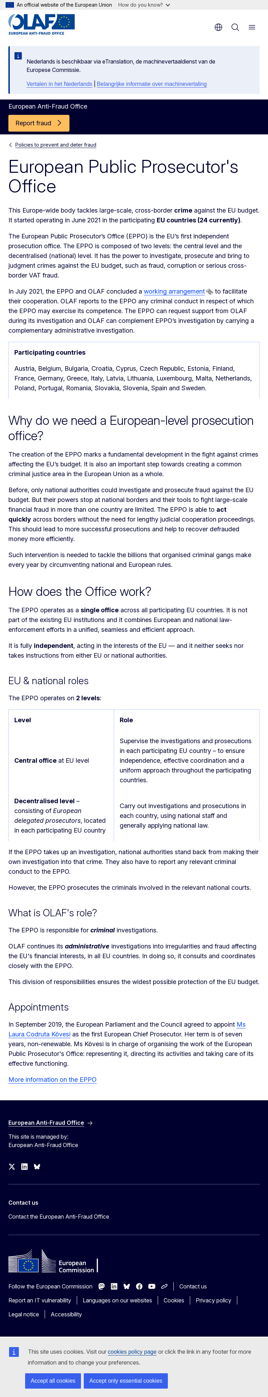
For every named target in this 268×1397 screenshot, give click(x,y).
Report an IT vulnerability (39, 1300)
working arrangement (174, 291)
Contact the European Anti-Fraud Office (58, 1216)
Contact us (193, 1286)
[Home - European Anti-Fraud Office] (50, 24)
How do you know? (144, 5)
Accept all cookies (53, 1381)
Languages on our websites (117, 1300)
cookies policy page (132, 1352)
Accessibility (66, 1314)
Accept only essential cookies (125, 1381)
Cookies (174, 1300)
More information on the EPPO (52, 1079)
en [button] (218, 27)
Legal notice (23, 1314)
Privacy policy (213, 1300)
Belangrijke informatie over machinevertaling (152, 84)
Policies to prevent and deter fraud (55, 145)
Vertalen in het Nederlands (59, 84)
